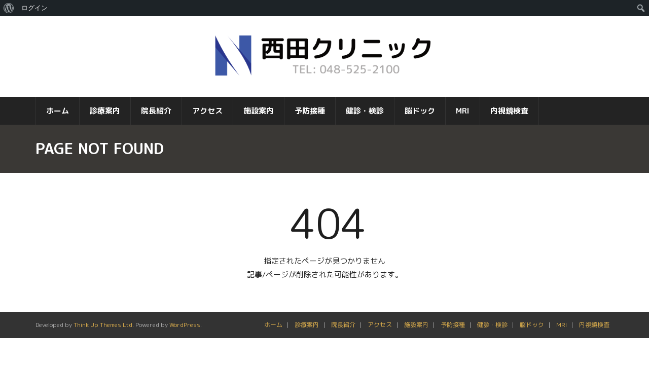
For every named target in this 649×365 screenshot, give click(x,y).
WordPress (184, 331)
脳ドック (532, 331)
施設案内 (416, 331)
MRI (561, 331)
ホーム (273, 331)
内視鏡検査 (594, 331)
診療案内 (307, 331)
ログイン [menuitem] (34, 8)
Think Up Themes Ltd (103, 331)
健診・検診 (492, 331)
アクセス (380, 331)
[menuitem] (9, 8)
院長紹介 (343, 331)
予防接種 (453, 331)
